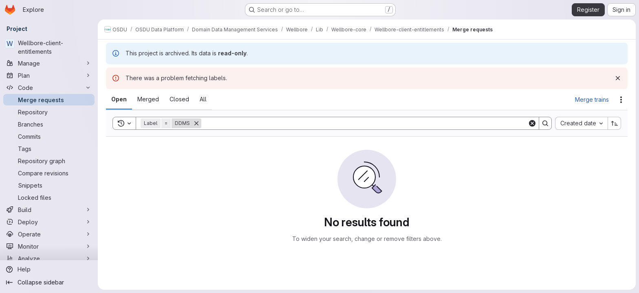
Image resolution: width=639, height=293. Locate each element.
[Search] (364, 123)
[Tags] (49, 148)
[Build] (49, 209)
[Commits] (49, 136)
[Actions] (621, 99)
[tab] (119, 99)
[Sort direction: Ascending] (614, 123)
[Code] (49, 87)
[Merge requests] (49, 99)
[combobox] (581, 123)
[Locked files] (49, 197)
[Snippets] (49, 185)
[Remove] (196, 123)
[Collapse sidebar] (49, 282)
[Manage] (49, 63)
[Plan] (49, 75)
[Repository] (49, 112)
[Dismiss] (618, 78)
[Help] (49, 269)
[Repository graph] (49, 160)
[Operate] (49, 234)
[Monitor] (49, 246)
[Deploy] (49, 221)
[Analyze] (49, 258)
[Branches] (49, 124)
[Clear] (532, 123)
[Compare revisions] (49, 173)
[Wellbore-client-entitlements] (49, 47)
